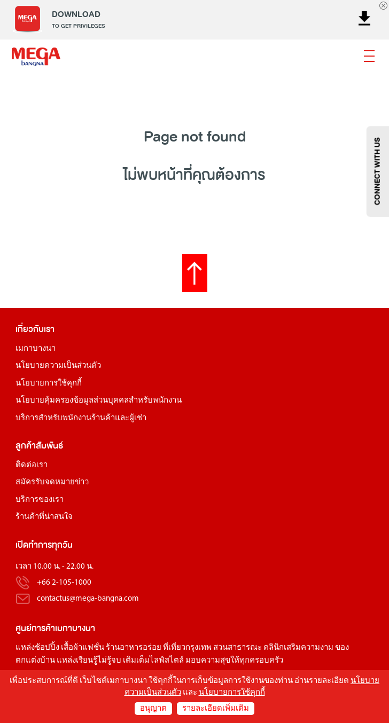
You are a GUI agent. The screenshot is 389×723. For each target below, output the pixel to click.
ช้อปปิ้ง (47, 648)
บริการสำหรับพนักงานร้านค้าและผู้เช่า (80, 418)
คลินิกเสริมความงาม (298, 648)
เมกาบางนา (35, 349)
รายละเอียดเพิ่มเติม (215, 709)
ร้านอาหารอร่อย (133, 648)
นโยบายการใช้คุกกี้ (48, 384)
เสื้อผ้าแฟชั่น (82, 648)
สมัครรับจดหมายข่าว (52, 482)
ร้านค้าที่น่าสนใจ (44, 517)
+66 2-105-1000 (64, 583)
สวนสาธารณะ (237, 648)
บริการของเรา (39, 500)
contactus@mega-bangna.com (88, 599)
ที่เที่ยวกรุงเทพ (187, 648)
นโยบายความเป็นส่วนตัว (58, 366)
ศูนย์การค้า (35, 628)
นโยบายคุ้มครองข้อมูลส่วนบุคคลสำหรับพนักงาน (98, 401)
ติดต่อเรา (31, 465)
